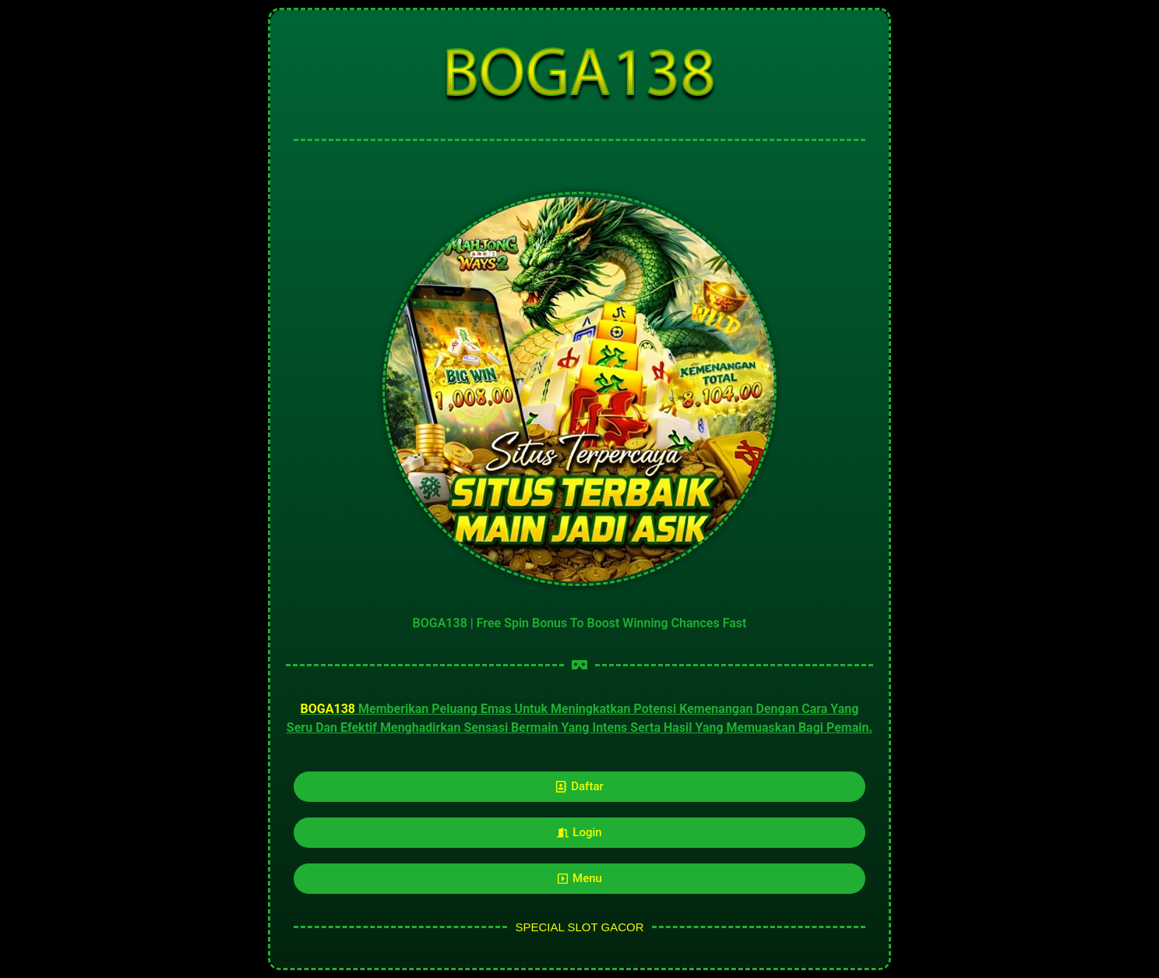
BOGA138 (328, 708)
